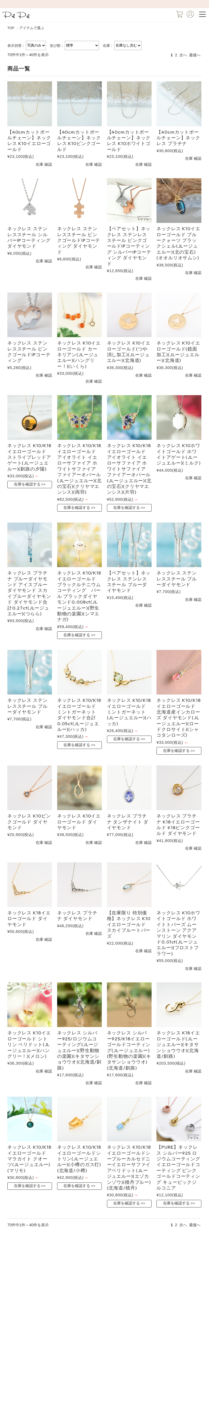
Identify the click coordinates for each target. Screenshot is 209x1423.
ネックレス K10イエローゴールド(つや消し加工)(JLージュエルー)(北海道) (128, 351)
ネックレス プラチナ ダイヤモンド (77, 915)
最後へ (195, 55)
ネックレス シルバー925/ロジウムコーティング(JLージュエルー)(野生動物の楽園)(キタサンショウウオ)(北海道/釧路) (79, 1050)
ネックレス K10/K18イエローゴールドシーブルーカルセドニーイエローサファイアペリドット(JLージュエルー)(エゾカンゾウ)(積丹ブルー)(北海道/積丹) (129, 1167)
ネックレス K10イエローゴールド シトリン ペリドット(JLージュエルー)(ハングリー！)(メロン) (29, 1044)
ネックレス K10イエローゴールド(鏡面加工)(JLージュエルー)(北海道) (178, 351)
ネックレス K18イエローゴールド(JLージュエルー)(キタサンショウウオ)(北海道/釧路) (178, 1044)
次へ (183, 55)
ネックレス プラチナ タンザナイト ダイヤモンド (128, 821)
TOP (10, 28)
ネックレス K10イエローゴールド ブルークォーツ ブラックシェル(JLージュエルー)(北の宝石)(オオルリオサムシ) (178, 243)
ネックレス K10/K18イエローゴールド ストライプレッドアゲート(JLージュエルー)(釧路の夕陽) (29, 457)
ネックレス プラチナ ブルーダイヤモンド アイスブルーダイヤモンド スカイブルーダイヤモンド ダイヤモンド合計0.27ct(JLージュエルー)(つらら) (29, 593)
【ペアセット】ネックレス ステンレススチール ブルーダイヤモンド (129, 581)
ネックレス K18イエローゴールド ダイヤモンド (29, 918)
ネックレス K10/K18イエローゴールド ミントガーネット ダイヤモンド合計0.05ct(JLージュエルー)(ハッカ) (79, 714)
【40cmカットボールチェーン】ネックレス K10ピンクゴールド (79, 140)
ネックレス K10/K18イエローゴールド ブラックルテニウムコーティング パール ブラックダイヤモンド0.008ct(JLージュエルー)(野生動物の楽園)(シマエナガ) (79, 596)
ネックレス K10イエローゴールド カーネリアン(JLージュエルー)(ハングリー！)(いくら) (79, 354)
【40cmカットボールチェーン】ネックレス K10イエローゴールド (29, 140)
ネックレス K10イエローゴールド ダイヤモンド (79, 821)
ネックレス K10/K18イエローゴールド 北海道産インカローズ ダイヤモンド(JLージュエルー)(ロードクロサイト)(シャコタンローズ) (178, 717)
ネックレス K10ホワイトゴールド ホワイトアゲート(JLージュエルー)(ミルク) (178, 454)
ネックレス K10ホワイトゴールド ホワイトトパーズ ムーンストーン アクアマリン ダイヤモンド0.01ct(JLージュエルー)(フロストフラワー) (178, 933)
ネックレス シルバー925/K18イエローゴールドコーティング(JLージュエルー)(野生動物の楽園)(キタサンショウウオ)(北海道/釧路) (129, 1050)
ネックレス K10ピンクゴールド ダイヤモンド (29, 821)
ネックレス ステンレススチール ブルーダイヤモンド (176, 578)
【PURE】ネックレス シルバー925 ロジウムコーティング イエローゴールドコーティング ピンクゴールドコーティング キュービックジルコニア (178, 1167)
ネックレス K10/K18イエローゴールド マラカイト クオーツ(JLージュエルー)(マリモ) (29, 1158)
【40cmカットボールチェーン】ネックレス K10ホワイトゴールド (129, 140)
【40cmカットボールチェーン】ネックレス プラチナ (178, 137)
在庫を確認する (27, 484)
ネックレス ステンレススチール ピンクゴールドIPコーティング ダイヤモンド (78, 240)
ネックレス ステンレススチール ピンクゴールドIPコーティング (29, 351)
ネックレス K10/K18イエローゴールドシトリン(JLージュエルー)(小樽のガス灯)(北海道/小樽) (79, 1158)
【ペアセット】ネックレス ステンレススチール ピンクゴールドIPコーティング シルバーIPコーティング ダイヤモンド (129, 246)
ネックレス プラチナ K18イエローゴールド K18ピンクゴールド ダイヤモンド (178, 824)
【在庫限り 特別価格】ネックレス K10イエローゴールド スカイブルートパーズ (129, 924)
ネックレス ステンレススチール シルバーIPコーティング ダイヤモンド (29, 237)
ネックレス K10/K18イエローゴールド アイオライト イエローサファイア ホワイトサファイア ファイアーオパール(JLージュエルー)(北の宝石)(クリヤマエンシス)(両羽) (79, 468)
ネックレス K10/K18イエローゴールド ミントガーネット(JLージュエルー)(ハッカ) (129, 711)
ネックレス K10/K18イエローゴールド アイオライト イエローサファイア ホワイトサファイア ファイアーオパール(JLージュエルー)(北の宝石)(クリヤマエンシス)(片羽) (129, 468)
